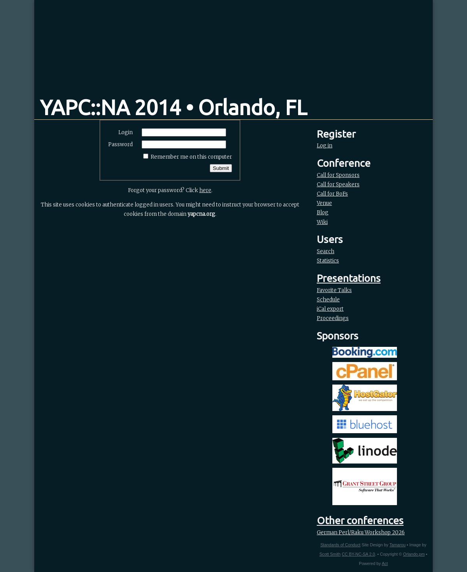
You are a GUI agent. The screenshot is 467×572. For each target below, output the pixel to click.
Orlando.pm (414, 554)
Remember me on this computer (191, 157)
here (205, 190)
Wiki (322, 222)
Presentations (349, 278)
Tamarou (398, 544)
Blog (322, 212)
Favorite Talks (334, 290)
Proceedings (333, 318)
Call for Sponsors (338, 175)
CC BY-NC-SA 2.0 (358, 554)
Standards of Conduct (340, 544)
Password (120, 144)
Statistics (328, 260)
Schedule (328, 299)
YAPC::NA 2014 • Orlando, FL (173, 107)
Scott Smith (330, 554)
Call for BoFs (332, 194)
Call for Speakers (338, 184)
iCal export (330, 309)
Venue (324, 203)
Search (325, 251)
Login (125, 132)
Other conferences (360, 520)
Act (385, 563)
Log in (324, 145)
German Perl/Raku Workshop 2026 (361, 532)
